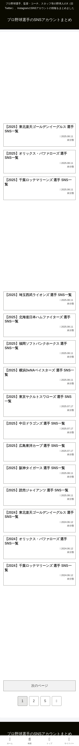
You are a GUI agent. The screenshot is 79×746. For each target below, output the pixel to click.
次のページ (39, 685)
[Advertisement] (39, 78)
